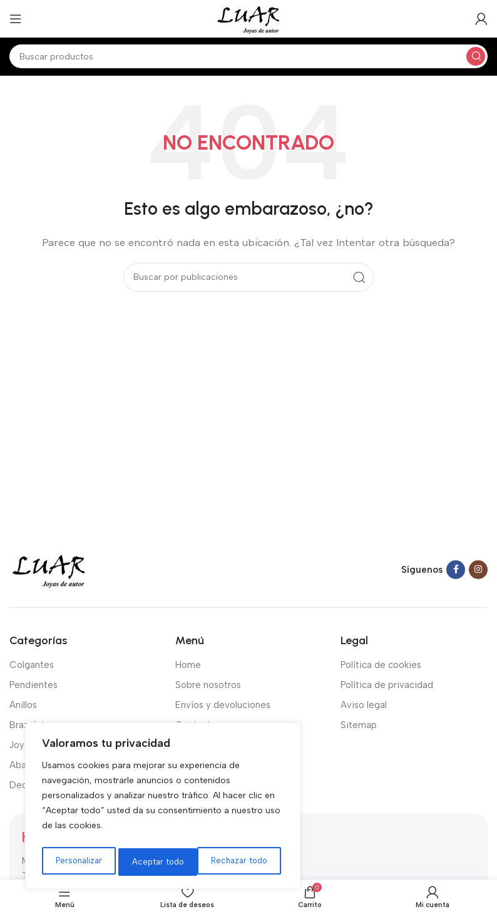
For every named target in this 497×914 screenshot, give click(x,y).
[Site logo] (248, 18)
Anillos (23, 705)
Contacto (196, 725)
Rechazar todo (160, 861)
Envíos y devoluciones (222, 705)
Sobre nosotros (208, 685)
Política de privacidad (387, 685)
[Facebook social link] (455, 569)
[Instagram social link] (478, 569)
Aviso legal (364, 705)
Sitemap (359, 725)
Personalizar (78, 861)
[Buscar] (248, 56)
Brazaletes (32, 725)
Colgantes (31, 664)
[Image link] (48, 569)
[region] (162, 808)
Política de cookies (381, 664)
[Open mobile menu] (15, 18)
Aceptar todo (245, 861)
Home (188, 664)
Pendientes (33, 685)
